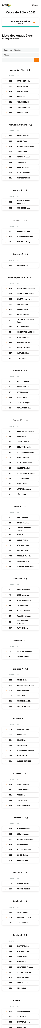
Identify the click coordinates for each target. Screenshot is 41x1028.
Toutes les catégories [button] (12, 50)
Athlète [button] (7, 55)
